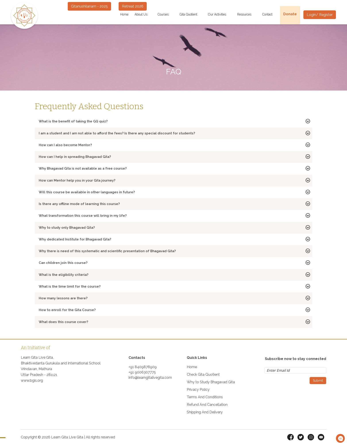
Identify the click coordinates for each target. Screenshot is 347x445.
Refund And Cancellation (207, 404)
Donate (290, 14)
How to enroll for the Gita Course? (67, 310)
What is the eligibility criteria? (63, 275)
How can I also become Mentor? (65, 145)
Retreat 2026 (132, 6)
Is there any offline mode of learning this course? (79, 204)
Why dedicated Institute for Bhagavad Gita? (75, 239)
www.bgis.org (32, 380)
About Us (143, 14)
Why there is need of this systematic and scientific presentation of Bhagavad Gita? (107, 251)
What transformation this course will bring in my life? (83, 216)
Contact (269, 14)
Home (124, 14)
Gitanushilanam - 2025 (89, 6)
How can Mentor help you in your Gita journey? (77, 180)
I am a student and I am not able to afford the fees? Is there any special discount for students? (117, 133)
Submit (318, 380)
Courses (166, 14)
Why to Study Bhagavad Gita (211, 382)
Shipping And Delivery (205, 412)
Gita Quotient (191, 14)
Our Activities (219, 14)
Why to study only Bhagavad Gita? (67, 228)
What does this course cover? (63, 322)
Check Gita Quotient (203, 374)
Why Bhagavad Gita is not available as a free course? (83, 168)
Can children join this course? (63, 263)
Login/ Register (320, 15)
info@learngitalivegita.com (150, 377)
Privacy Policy (198, 389)
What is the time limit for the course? (69, 286)
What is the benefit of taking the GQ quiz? (73, 121)
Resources (246, 14)
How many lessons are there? (63, 298)
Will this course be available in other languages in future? (87, 192)
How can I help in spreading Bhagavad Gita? (75, 157)
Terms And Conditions (205, 397)
